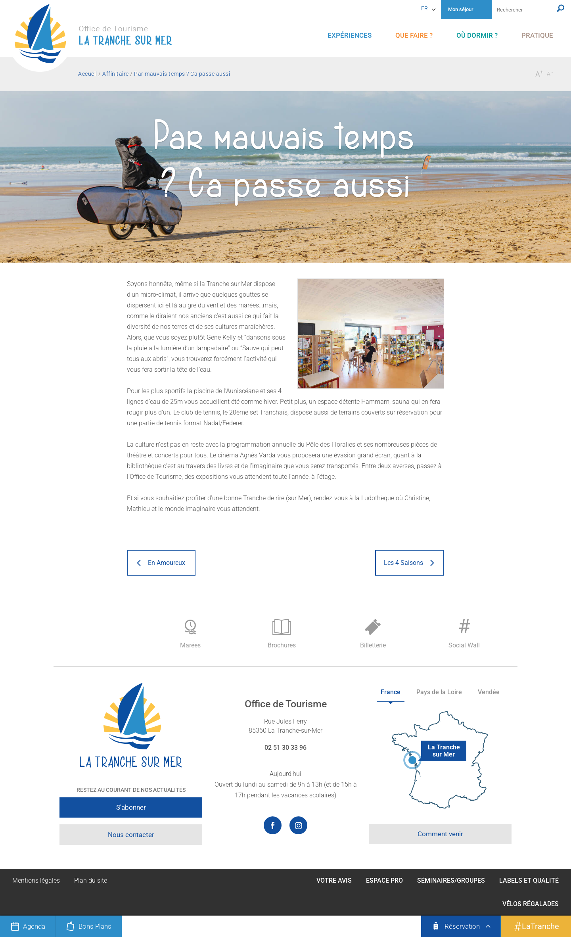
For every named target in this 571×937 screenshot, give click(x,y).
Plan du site (90, 880)
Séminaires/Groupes (451, 880)
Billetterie (372, 634)
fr (424, 8)
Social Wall (464, 632)
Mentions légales (36, 880)
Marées (190, 634)
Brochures (281, 634)
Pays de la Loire (439, 692)
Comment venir (440, 834)
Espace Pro (384, 880)
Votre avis (334, 880)
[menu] (349, 35)
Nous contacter (131, 835)
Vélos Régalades (530, 904)
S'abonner (131, 807)
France (390, 692)
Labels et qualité (529, 880)
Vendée (489, 692)
